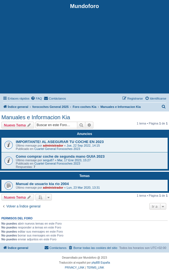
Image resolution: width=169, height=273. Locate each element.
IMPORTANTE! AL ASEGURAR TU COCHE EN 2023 (60, 142)
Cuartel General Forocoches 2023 (57, 148)
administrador (53, 145)
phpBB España (100, 262)
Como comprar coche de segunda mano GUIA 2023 (60, 156)
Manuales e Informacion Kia (35, 117)
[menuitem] (36, 98)
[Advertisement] (84, 51)
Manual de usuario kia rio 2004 (42, 184)
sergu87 (48, 160)
